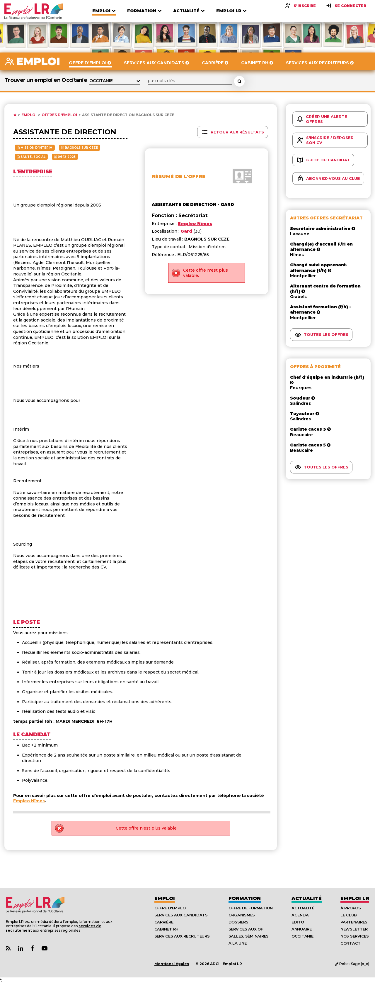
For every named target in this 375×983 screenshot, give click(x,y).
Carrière (163, 922)
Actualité (307, 898)
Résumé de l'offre (178, 176)
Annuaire (302, 929)
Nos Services (354, 936)
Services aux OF (246, 929)
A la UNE (238, 943)
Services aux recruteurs (182, 936)
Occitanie (302, 936)
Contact (350, 943)
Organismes (242, 915)
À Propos (350, 908)
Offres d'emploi (59, 115)
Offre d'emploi (170, 908)
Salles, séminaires (249, 936)
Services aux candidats (181, 915)
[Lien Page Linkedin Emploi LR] (20, 948)
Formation (245, 898)
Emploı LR (354, 898)
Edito (298, 922)
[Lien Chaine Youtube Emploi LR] (44, 948)
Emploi (29, 115)
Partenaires (353, 922)
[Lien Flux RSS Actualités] (8, 948)
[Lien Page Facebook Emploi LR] (32, 948)
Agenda (300, 915)
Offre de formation (251, 908)
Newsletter (353, 929)
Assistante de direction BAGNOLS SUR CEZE (128, 115)
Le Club (348, 915)
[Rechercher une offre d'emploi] (239, 81)
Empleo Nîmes (29, 800)
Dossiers (238, 922)
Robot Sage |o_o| (352, 964)
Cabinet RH (166, 929)
